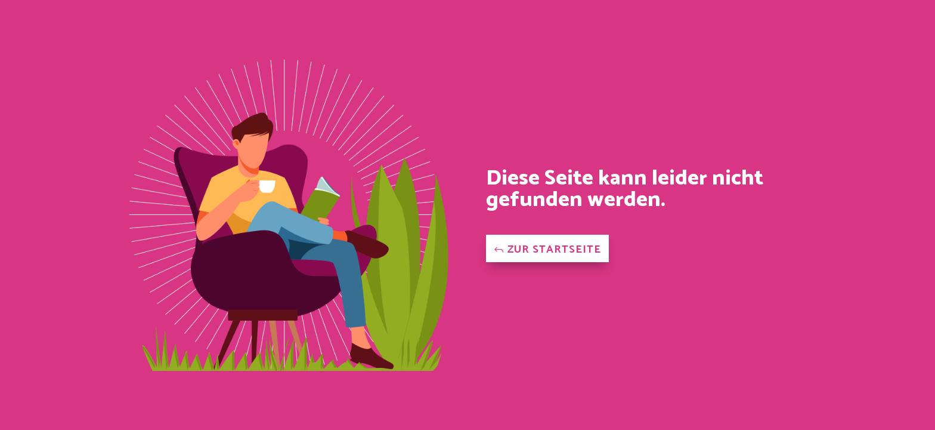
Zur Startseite (554, 250)
